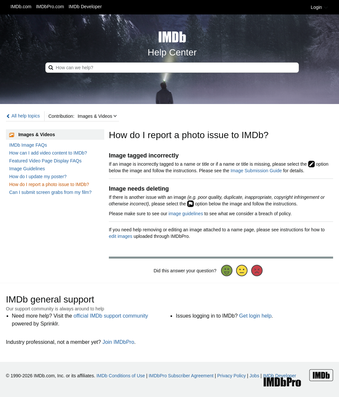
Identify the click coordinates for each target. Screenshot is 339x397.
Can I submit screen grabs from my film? (50, 192)
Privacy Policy (231, 375)
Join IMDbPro (118, 342)
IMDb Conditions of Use (120, 375)
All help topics (23, 115)
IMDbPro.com (50, 6)
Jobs (254, 375)
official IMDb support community (110, 316)
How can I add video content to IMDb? (48, 153)
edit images (120, 236)
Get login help (255, 316)
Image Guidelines (27, 168)
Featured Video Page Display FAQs (45, 160)
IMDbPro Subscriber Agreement (181, 375)
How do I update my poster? (38, 176)
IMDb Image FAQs (28, 145)
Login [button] (320, 7)
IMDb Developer (85, 6)
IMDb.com (20, 6)
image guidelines (186, 213)
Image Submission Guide (256, 170)
